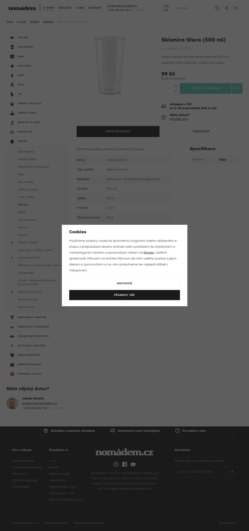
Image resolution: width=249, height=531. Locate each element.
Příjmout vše (124, 295)
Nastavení (124, 283)
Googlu (149, 252)
